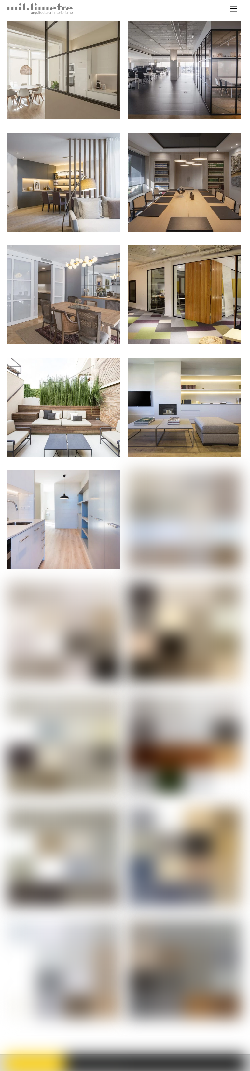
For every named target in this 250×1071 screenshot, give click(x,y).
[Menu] (233, 9)
